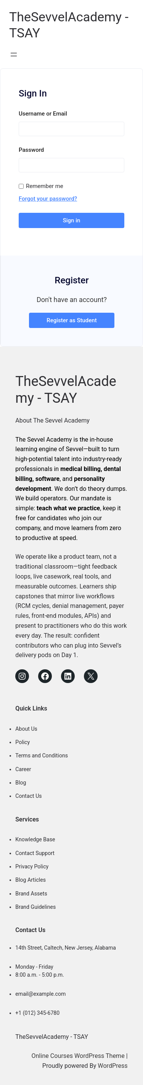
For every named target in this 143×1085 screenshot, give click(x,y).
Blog (20, 782)
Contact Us (28, 795)
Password (31, 149)
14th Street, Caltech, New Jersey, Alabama (65, 947)
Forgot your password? (48, 198)
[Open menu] (13, 54)
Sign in (71, 219)
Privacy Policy (31, 866)
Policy (22, 741)
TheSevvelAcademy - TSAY (65, 389)
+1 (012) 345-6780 (37, 1012)
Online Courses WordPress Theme (78, 1055)
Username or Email (43, 113)
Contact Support (35, 852)
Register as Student (71, 319)
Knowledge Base (35, 839)
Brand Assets (31, 893)
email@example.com (40, 993)
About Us (26, 728)
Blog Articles (30, 879)
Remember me (44, 185)
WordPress (112, 1065)
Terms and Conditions (41, 755)
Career (23, 768)
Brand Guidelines (35, 906)
